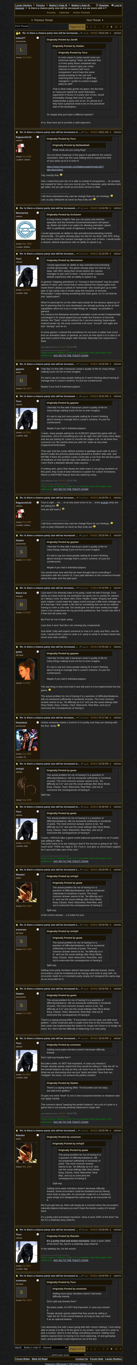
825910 (118, 764)
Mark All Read (39, 1359)
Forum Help (96, 1359)
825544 (118, 364)
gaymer (83, 396)
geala (84, 764)
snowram (83, 1038)
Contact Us (81, 1359)
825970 (118, 1276)
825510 (118, 132)
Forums (40, 5)
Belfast (27, 247)
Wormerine (82, 254)
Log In (116, 5)
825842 (118, 647)
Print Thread (21, 26)
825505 (118, 33)
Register (102, 5)
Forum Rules (22, 1359)
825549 (118, 396)
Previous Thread (42, 20)
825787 (118, 588)
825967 (118, 1038)
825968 (118, 1131)
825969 (118, 1230)
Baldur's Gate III (58, 5)
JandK (84, 33)
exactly (104, 502)
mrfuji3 (84, 870)
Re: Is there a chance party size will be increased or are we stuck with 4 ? (63, 33)
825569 (118, 535)
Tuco (85, 132)
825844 (118, 718)
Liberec (27, 160)
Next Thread (95, 20)
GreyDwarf (82, 364)
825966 (118, 989)
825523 (118, 208)
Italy (26, 293)
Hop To (18, 1347)
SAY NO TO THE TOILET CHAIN (70, 355)
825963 (118, 870)
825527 (118, 254)
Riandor (83, 1230)
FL (25, 757)
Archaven (83, 208)
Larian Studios (23, 5)
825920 (118, 807)
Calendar (64, 12)
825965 (118, 925)
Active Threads (81, 12)
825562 (118, 498)
